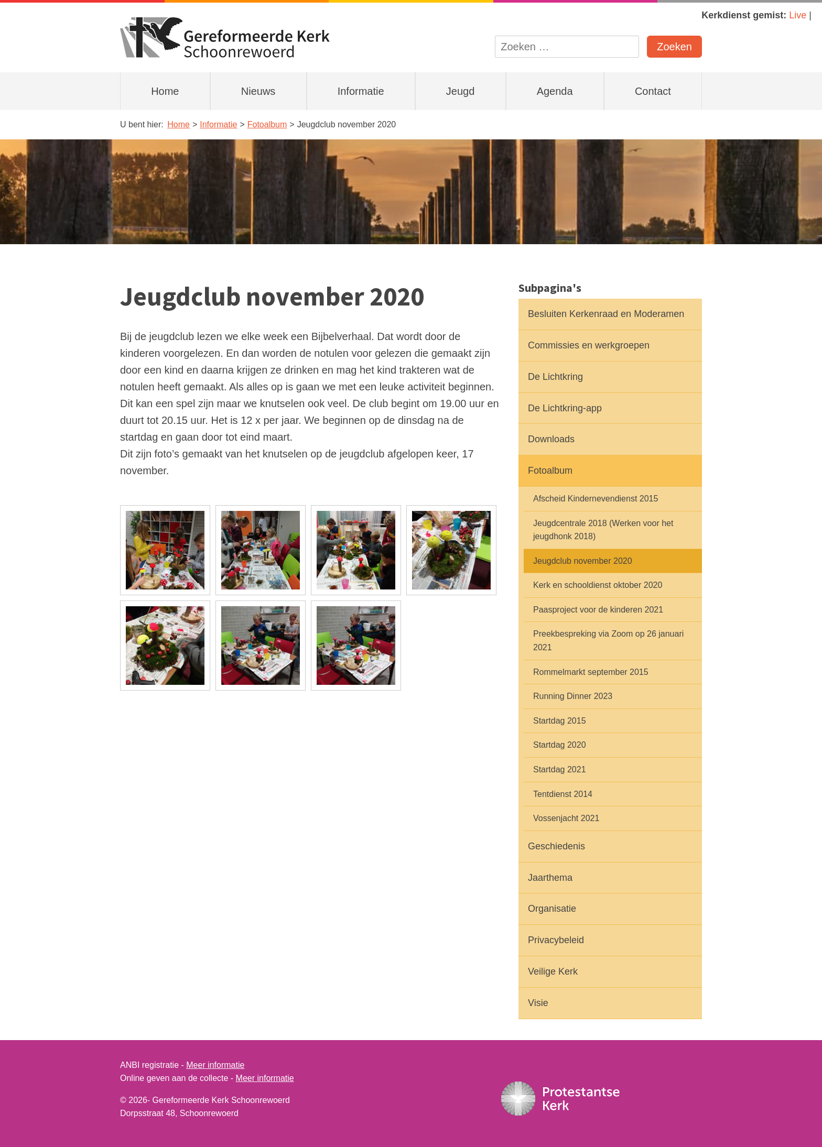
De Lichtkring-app (565, 408)
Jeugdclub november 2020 (582, 560)
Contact (653, 91)
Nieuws (258, 91)
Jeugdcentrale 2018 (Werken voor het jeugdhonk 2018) (603, 530)
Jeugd (460, 91)
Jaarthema (550, 877)
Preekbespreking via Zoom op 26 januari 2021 (608, 640)
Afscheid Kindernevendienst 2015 (595, 498)
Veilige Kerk (553, 971)
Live (797, 15)
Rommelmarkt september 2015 (590, 672)
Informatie (361, 91)
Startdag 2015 (559, 720)
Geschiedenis (556, 846)
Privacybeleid (556, 940)
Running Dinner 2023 (572, 696)
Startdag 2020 (559, 744)
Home (165, 91)
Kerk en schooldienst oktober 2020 (597, 585)
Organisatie (552, 908)
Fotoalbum (550, 470)
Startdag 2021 (559, 769)
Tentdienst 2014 (562, 794)
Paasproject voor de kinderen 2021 (598, 609)
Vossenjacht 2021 (566, 818)
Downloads (551, 439)
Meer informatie (215, 1065)
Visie (538, 1003)
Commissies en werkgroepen (589, 345)
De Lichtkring (555, 377)
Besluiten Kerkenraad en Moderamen (606, 314)
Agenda (555, 91)
